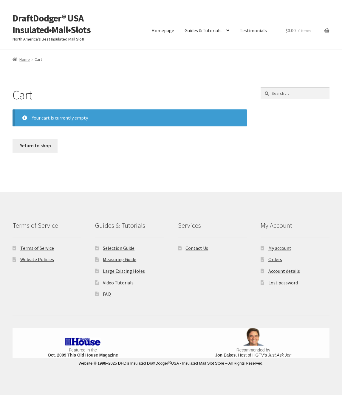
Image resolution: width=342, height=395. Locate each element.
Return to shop (35, 145)
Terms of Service (37, 248)
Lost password (283, 283)
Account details (284, 271)
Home (24, 59)
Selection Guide (118, 248)
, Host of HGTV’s (253, 355)
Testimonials (253, 30)
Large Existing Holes (124, 271)
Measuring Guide (119, 259)
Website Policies (37, 259)
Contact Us (196, 248)
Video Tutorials (118, 283)
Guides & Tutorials (203, 30)
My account (279, 248)
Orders (275, 259)
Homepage (162, 30)
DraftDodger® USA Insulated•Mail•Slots (52, 24)
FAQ (107, 294)
